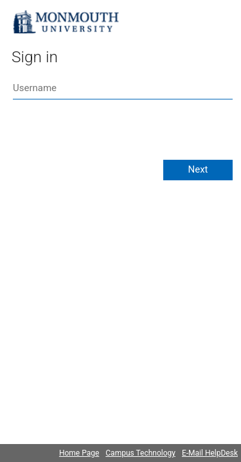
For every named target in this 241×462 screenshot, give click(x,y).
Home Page (79, 453)
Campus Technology (140, 453)
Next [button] (198, 169)
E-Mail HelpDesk (210, 453)
